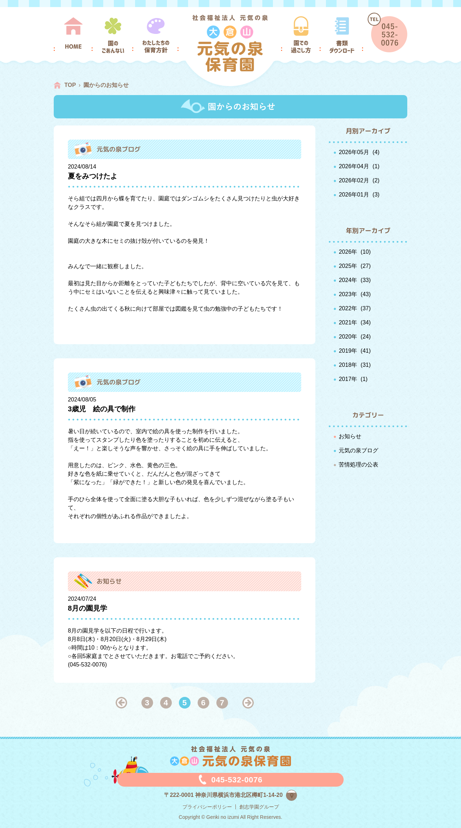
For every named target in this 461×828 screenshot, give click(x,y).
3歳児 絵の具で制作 (101, 409)
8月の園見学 (87, 608)
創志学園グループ (259, 806)
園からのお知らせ (106, 85)
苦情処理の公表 (358, 465)
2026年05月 (354, 152)
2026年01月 (354, 195)
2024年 (348, 280)
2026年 (348, 252)
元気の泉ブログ (358, 450)
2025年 (348, 266)
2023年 (348, 294)
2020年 (348, 337)
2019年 (348, 351)
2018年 (348, 365)
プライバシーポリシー (207, 806)
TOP (70, 85)
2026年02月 (354, 180)
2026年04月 (354, 166)
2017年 (348, 379)
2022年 (348, 308)
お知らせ (350, 436)
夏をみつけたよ (92, 176)
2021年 (348, 322)
